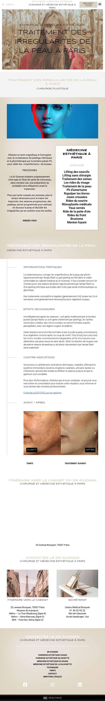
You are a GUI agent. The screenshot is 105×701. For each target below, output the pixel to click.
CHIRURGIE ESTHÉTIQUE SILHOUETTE (52, 658)
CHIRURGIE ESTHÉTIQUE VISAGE (52, 655)
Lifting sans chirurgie (76, 175)
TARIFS (52, 670)
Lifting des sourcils (76, 172)
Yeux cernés (77, 208)
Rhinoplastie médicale (77, 204)
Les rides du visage (77, 182)
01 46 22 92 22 (77, 610)
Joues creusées (76, 197)
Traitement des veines (77, 179)
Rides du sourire (77, 200)
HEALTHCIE (52, 697)
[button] (99, 4)
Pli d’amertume (77, 190)
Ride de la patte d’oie (77, 211)
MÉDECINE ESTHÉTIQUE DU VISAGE (52, 661)
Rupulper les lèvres (77, 193)
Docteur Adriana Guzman (52, 2)
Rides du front (76, 215)
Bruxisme (76, 218)
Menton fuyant (76, 222)
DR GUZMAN (52, 652)
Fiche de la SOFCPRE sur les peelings (43, 392)
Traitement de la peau (76, 186)
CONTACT (52, 674)
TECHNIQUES (52, 667)
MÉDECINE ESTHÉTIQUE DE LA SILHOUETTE (52, 664)
